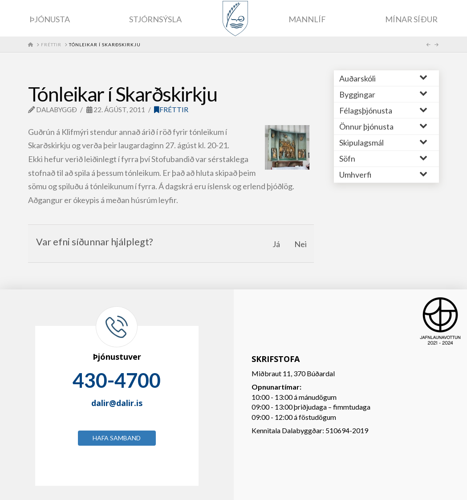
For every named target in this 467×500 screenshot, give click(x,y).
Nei (300, 244)
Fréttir (171, 110)
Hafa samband (117, 438)
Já (276, 244)
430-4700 (117, 380)
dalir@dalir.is (116, 403)
